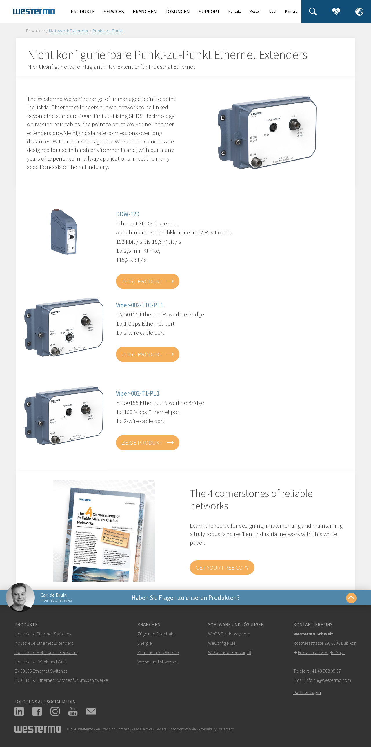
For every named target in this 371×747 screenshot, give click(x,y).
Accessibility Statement (216, 729)
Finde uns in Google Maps (321, 652)
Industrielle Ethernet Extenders (43, 643)
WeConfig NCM (221, 643)
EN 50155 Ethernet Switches (40, 671)
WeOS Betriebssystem (229, 634)
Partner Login (307, 692)
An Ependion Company (113, 729)
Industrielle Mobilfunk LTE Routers (45, 652)
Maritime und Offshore (158, 652)
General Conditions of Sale (175, 729)
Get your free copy (222, 567)
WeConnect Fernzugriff (229, 652)
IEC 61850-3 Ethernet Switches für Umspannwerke (61, 680)
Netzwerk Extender (69, 31)
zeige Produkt (143, 281)
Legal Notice (143, 729)
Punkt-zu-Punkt (107, 31)
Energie (144, 643)
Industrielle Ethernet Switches (42, 634)
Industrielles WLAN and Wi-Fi (40, 661)
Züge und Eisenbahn (156, 634)
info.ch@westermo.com (328, 680)
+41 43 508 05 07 (325, 671)
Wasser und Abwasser (157, 661)
